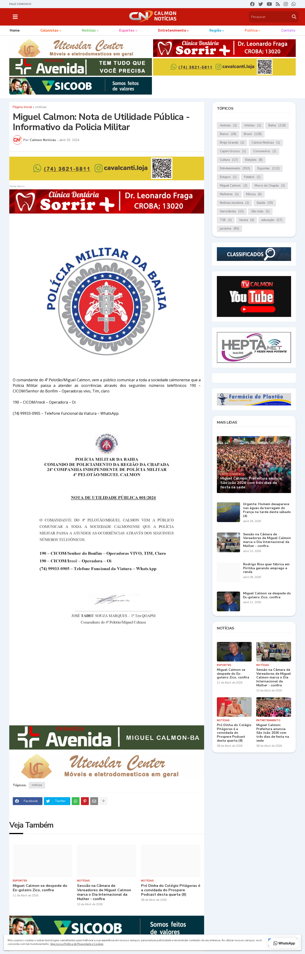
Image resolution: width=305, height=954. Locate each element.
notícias (41, 107)
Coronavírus (264, 151)
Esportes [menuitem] (127, 30)
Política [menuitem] (251, 30)
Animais (228, 125)
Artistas (252, 125)
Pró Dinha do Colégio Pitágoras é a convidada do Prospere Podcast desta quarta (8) (170, 890)
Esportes (268, 168)
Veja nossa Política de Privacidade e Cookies (76, 944)
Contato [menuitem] (288, 30)
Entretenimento (235, 168)
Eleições (254, 160)
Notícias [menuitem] (89, 30)
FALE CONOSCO (20, 4)
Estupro (228, 177)
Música (254, 194)
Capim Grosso (233, 151)
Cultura (229, 160)
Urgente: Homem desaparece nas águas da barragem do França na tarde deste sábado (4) (267, 510)
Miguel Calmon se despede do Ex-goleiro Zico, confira (40, 888)
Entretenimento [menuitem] (172, 30)
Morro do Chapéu (270, 185)
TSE (226, 220)
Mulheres (229, 194)
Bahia (277, 125)
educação (271, 220)
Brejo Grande (232, 142)
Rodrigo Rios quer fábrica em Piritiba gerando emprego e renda (266, 568)
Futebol (252, 177)
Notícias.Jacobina (234, 203)
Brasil (253, 134)
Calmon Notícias (266, 142)
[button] (15, 17)
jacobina (229, 228)
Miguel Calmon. (233, 185)
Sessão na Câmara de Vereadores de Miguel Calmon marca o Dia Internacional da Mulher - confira (104, 892)
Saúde (265, 203)
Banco (228, 134)
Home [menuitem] (15, 30)
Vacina (246, 220)
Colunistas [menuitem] (49, 30)
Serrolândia (232, 211)
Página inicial (22, 107)
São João (260, 211)
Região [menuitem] (215, 30)
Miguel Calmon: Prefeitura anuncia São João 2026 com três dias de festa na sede (251, 483)
